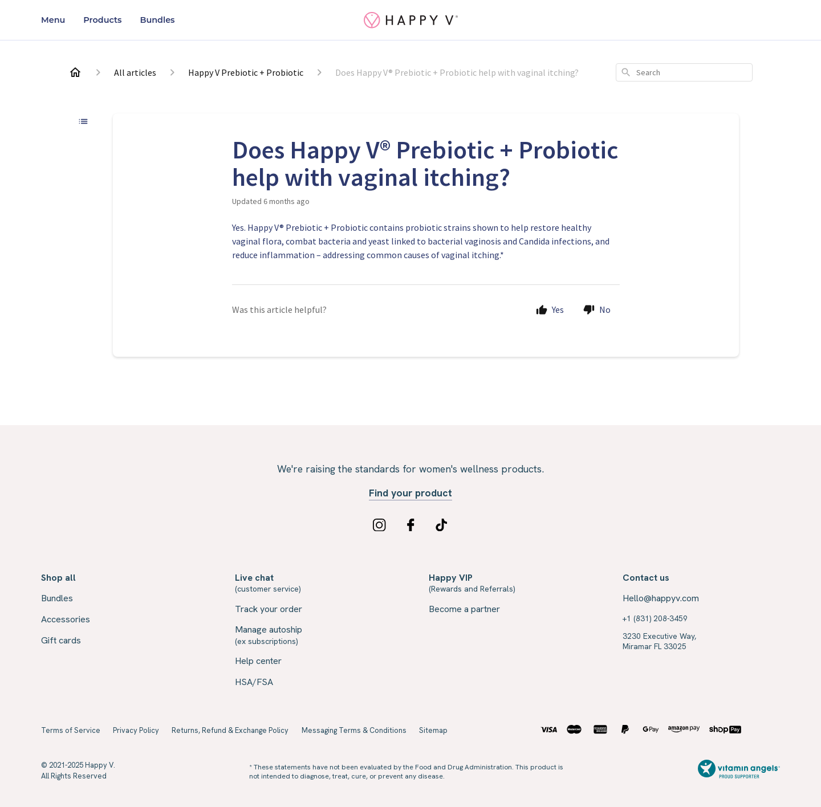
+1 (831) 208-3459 (655, 618)
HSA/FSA (254, 682)
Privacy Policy (136, 730)
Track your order (268, 609)
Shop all (58, 578)
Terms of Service (70, 730)
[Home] (75, 72)
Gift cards (61, 640)
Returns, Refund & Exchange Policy (230, 730)
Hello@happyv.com (661, 598)
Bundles (157, 20)
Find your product (410, 493)
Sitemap (433, 730)
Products (102, 20)
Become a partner (464, 609)
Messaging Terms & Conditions (354, 730)
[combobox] (684, 72)
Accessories (65, 619)
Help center (258, 661)
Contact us (646, 578)
